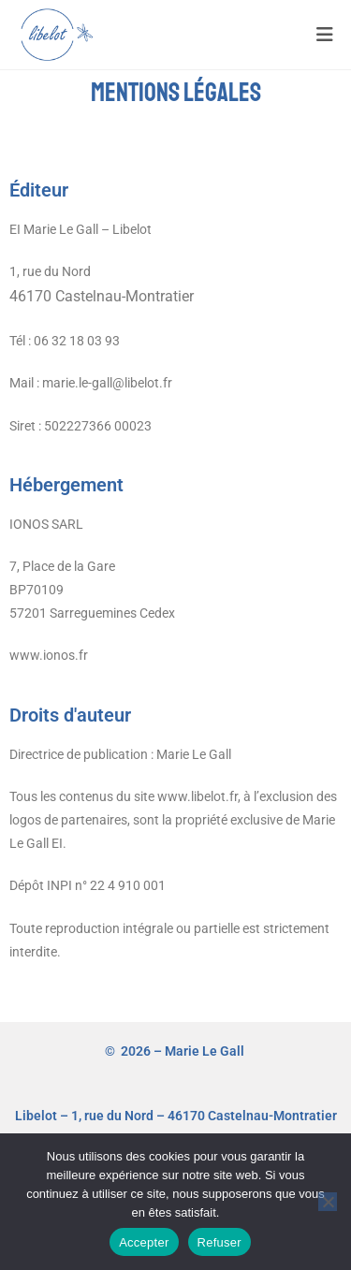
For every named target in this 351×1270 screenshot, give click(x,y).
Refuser (219, 1242)
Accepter (143, 1242)
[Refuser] (327, 1201)
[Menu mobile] (325, 34)
